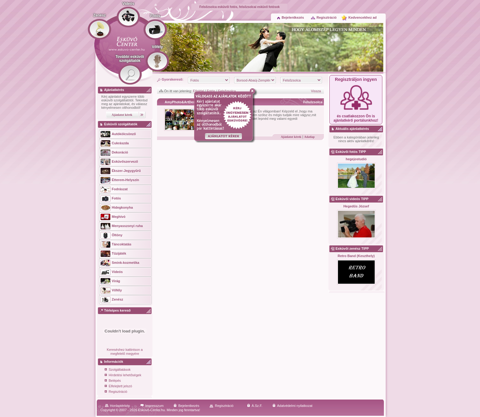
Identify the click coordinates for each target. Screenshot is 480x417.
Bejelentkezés (290, 17)
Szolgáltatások (118, 370)
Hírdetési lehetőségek (123, 375)
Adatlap (309, 136)
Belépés (113, 381)
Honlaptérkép (117, 406)
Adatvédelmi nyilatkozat (292, 406)
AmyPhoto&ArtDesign (182, 102)
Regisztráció (323, 17)
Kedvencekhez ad (362, 17)
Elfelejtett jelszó (118, 386)
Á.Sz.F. (254, 406)
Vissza (316, 91)
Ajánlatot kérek (291, 136)
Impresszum (152, 406)
